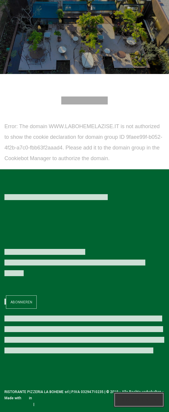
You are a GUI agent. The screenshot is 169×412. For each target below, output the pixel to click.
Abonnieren (21, 302)
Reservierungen (139, 400)
